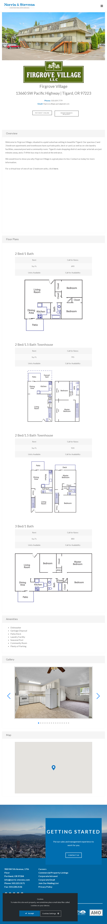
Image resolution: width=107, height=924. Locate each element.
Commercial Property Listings (53, 872)
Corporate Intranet (48, 876)
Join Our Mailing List (48, 883)
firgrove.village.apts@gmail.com (56, 104)
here (56, 168)
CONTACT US (73, 855)
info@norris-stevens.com (17, 879)
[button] (9, 696)
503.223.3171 (18, 883)
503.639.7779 (57, 100)
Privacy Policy (45, 886)
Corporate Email (46, 879)
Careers (42, 869)
